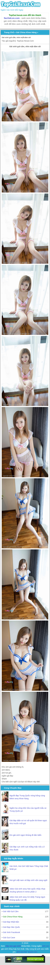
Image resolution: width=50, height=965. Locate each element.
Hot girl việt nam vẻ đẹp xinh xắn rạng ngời (28, 880)
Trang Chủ (9, 32)
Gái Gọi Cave (9, 937)
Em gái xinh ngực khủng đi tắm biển (25, 835)
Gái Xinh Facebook (11, 932)
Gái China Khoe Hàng (26, 32)
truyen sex (32, 952)
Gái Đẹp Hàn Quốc (11, 927)
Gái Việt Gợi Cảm (10, 911)
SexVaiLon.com (12, 18)
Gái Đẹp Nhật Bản (11, 922)
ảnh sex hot (22, 952)
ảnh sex (45, 946)
